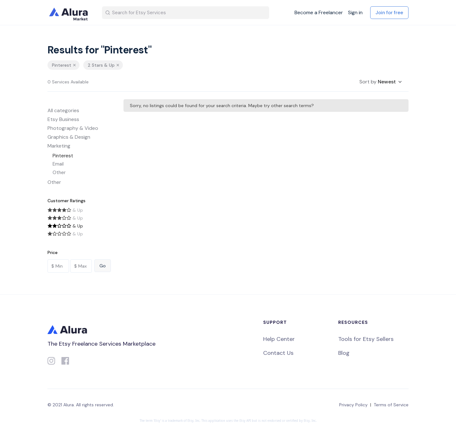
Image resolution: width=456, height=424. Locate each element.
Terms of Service (391, 405)
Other (59, 172)
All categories (63, 110)
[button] (380, 81)
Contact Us (278, 353)
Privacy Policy (353, 405)
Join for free (389, 12)
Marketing (59, 145)
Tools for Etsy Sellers (366, 339)
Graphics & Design (69, 137)
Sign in (355, 12)
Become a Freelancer (318, 12)
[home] (70, 12)
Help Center (279, 339)
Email (58, 164)
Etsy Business (63, 119)
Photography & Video (73, 128)
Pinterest (63, 156)
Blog (344, 353)
